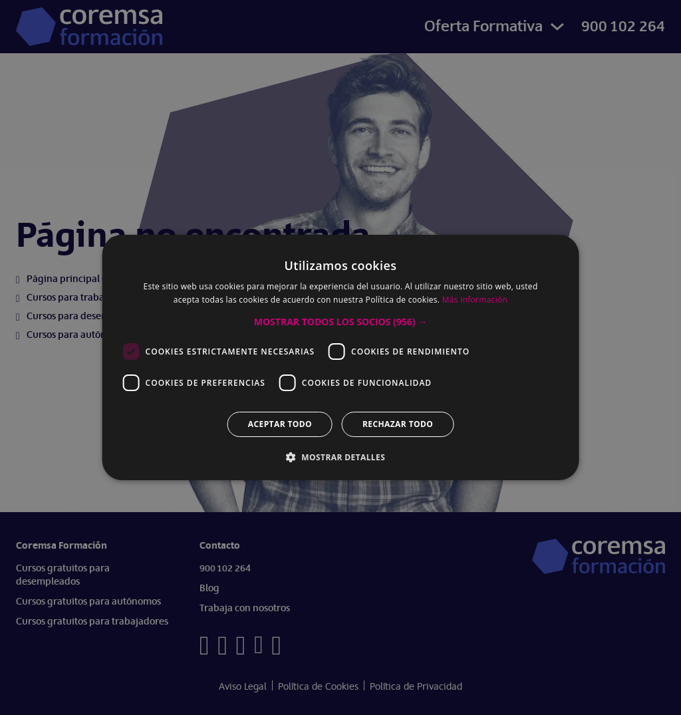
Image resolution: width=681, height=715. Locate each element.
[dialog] (340, 357)
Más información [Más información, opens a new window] (474, 299)
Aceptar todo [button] (280, 424)
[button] (340, 322)
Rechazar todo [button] (397, 424)
